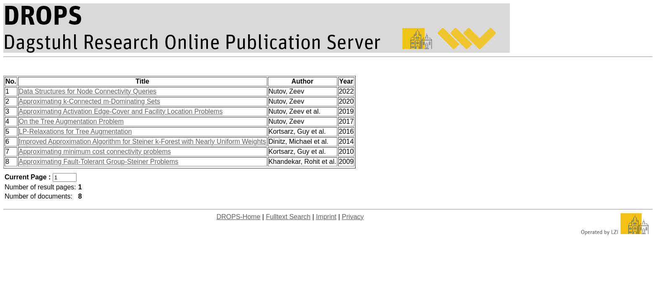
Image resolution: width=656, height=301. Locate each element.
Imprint (326, 216)
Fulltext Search (288, 216)
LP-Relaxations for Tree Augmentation (75, 131)
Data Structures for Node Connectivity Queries (87, 91)
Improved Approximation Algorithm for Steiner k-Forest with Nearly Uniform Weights (142, 141)
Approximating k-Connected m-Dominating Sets (89, 101)
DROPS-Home (238, 216)
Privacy (353, 216)
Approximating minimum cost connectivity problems (95, 151)
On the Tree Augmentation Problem (71, 121)
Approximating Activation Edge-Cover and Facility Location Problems (121, 111)
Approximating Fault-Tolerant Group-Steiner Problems (99, 161)
